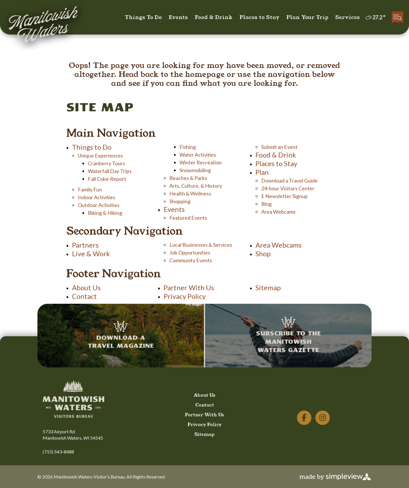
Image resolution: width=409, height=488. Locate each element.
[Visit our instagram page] (322, 418)
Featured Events (188, 217)
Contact (84, 296)
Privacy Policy (185, 296)
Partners (85, 245)
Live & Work (91, 253)
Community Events (190, 260)
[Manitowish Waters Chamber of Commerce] (43, 25)
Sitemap (268, 287)
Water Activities (197, 154)
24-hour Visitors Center (288, 188)
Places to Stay (259, 17)
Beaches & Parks (188, 178)
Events (178, 17)
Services (347, 17)
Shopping (179, 201)
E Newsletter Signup (284, 196)
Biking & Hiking (105, 213)
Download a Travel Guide (289, 180)
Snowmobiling (195, 170)
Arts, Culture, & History (195, 186)
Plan (262, 172)
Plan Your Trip (307, 17)
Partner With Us (189, 287)
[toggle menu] (397, 17)
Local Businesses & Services (200, 245)
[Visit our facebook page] (304, 418)
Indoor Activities (96, 197)
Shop (263, 253)
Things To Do (143, 17)
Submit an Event (279, 147)
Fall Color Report (107, 179)
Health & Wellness (190, 193)
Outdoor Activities (99, 205)
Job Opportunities (189, 252)
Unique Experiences (100, 155)
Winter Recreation (200, 162)
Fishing (187, 147)
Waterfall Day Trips (110, 171)
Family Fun (90, 189)
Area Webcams (278, 211)
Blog (266, 204)
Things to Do (91, 147)
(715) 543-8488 (58, 451)
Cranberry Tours (106, 163)
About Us (86, 287)
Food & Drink (213, 17)
